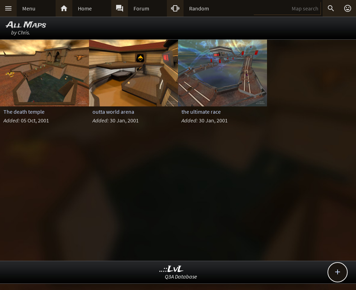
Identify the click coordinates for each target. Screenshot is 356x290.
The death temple (23, 111)
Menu (28, 8)
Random (199, 8)
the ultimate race (201, 111)
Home (85, 8)
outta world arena (113, 111)
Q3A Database (181, 276)
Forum (141, 8)
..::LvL (171, 269)
